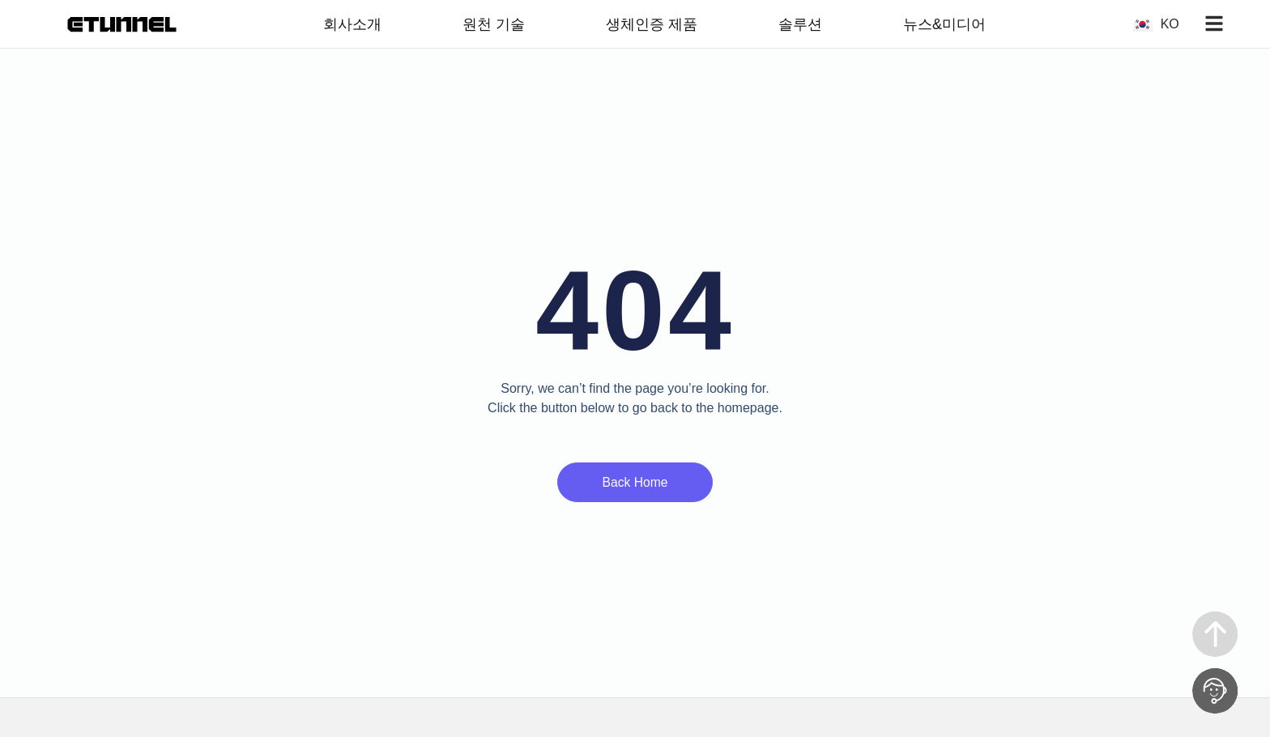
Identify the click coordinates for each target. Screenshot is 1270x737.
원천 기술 (493, 24)
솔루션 (800, 24)
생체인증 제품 (651, 24)
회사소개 (352, 24)
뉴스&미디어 (944, 24)
